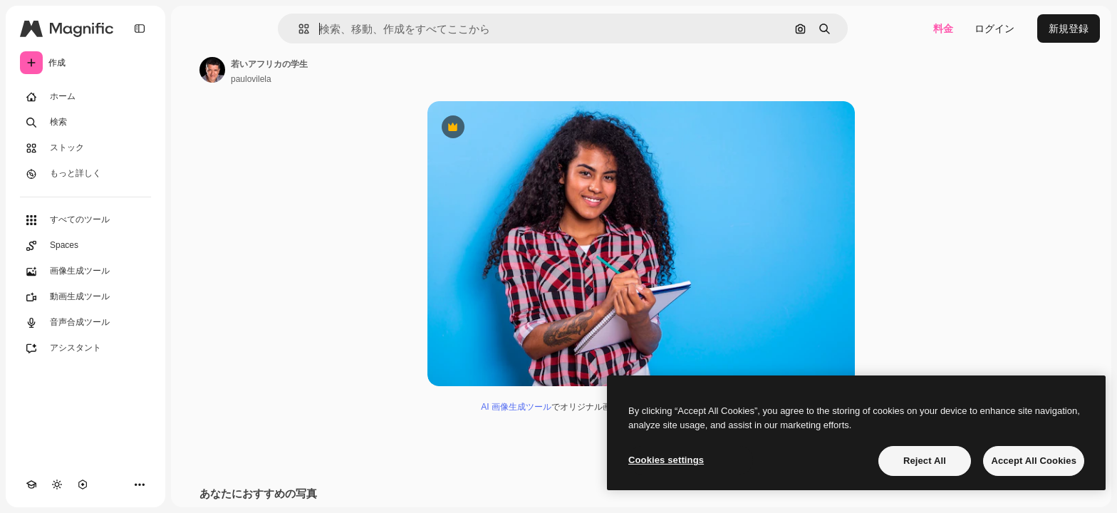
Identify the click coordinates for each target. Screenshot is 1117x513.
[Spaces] (85, 245)
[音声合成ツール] (85, 322)
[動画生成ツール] (85, 297)
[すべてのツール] (85, 220)
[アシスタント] (85, 348)
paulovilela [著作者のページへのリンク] (251, 79)
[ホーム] (85, 97)
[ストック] (85, 148)
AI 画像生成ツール (516, 407)
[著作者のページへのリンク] (212, 70)
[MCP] (82, 484)
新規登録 (1069, 28)
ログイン (994, 28)
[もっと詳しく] (85, 173)
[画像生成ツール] (85, 271)
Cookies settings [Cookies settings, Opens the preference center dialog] (666, 460)
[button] (298, 29)
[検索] (85, 122)
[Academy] (31, 484)
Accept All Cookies (1033, 460)
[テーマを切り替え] (57, 484)
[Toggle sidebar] (139, 28)
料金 (943, 28)
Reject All (924, 460)
